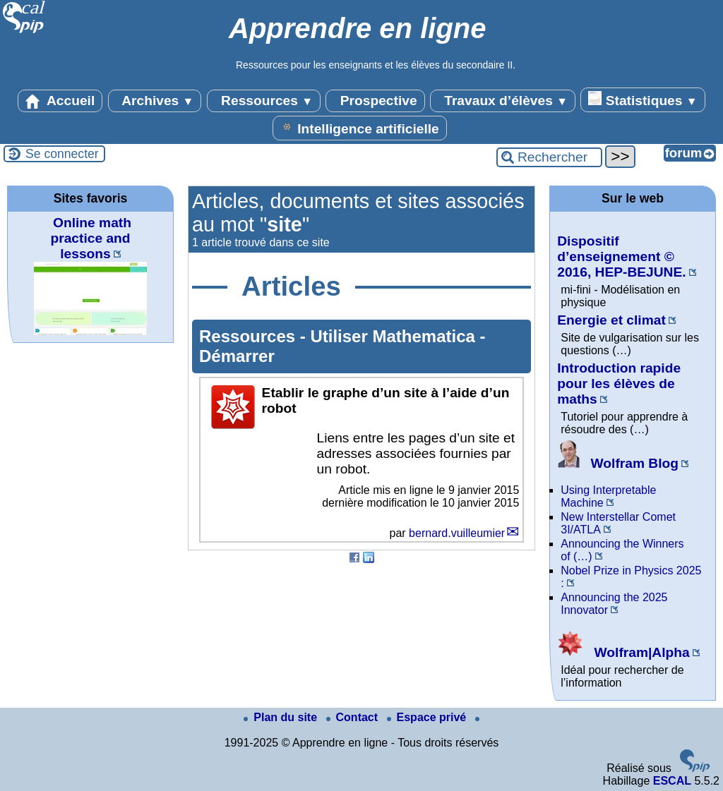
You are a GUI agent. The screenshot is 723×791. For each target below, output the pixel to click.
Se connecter (62, 154)
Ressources (264, 101)
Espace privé (428, 717)
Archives (155, 101)
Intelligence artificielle (359, 127)
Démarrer (237, 356)
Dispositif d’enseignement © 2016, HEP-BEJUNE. (621, 256)
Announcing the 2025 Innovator (614, 603)
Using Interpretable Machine (608, 496)
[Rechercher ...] (549, 157)
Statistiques (642, 99)
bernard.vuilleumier (457, 533)
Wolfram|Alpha (623, 652)
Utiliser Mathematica (394, 336)
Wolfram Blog (618, 463)
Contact (353, 717)
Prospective (375, 101)
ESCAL (672, 781)
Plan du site (282, 717)
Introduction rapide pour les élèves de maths (619, 383)
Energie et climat (611, 320)
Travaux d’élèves (503, 101)
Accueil (60, 101)
